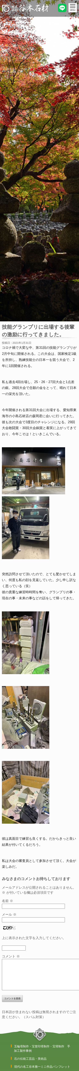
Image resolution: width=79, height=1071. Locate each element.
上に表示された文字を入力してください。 (34, 938)
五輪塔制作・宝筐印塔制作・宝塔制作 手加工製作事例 (42, 1048)
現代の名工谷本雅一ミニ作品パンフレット (42, 1066)
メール (9, 914)
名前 (7, 901)
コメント (11, 956)
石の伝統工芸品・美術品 (30, 1058)
